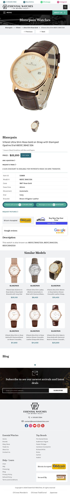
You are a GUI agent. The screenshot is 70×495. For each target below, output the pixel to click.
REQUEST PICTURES (10, 212)
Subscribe (58, 390)
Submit (65, 7)
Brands (5, 442)
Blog (4, 472)
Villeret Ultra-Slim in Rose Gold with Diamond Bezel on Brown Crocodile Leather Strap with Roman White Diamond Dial (14, 337)
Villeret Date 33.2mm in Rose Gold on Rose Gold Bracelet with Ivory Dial (14, 292)
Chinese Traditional (39, 492)
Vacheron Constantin (43, 447)
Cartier (38, 455)
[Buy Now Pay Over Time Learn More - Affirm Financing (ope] (51, 220)
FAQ (4, 466)
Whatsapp (45, 2)
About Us (60, 12)
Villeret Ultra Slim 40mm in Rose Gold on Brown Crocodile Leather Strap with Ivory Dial (55, 292)
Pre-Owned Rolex (42, 439)
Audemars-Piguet (42, 442)
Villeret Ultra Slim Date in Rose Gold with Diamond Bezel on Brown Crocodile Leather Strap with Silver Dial (56, 337)
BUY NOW (25, 155)
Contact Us (6, 452)
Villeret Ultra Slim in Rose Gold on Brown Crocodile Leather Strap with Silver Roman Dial (35, 337)
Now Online (28, 2)
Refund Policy (7, 477)
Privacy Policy (7, 474)
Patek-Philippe (41, 444)
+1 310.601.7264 (9, 2)
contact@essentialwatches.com (35, 421)
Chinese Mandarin (20, 492)
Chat (4, 464)
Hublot (38, 457)
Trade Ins (6, 447)
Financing (6, 469)
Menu (9, 12)
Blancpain (14, 286)
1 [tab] (35, 364)
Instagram (62, 2)
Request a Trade (9, 164)
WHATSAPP (51, 204)
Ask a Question (9, 160)
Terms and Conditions (10, 480)
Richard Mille (40, 449)
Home (5, 439)
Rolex (38, 452)
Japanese (53, 492)
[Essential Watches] (18, 7)
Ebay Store (6, 444)
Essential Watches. (34, 488)
